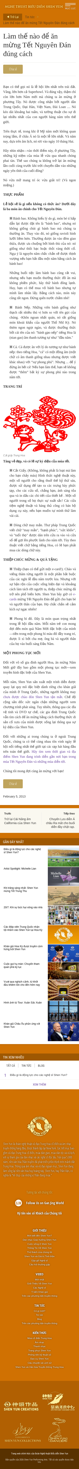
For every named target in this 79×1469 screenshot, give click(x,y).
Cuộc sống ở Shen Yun (39, 1244)
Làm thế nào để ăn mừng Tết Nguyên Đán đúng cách (39, 23)
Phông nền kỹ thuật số (39, 1354)
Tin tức (30, 17)
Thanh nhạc (39, 1346)
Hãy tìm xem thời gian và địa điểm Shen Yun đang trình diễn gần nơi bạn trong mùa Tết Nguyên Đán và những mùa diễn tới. (39, 756)
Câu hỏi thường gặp (39, 1264)
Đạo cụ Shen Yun (39, 1358)
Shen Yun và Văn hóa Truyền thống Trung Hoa (39, 1367)
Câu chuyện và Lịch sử (39, 1363)
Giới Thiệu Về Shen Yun (39, 1283)
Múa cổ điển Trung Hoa (39, 1338)
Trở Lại (11, 16)
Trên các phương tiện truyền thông (39, 1296)
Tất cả (10, 1066)
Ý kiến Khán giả (39, 1292)
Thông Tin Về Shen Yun (39, 1248)
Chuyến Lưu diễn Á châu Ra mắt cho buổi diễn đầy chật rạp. (60, 822)
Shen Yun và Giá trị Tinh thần (39, 1256)
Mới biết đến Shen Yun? (39, 1235)
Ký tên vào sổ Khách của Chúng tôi (39, 1213)
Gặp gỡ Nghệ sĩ (39, 1260)
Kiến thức (40, 1333)
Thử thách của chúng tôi (39, 1252)
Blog (41, 1066)
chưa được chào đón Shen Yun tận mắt (32, 697)
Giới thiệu (40, 1230)
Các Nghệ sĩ (39, 1287)
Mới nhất (39, 1279)
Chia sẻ (13, 69)
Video (39, 1274)
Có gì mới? (39, 1311)
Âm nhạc (39, 1342)
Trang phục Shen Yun (39, 1350)
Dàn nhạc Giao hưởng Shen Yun (39, 1240)
